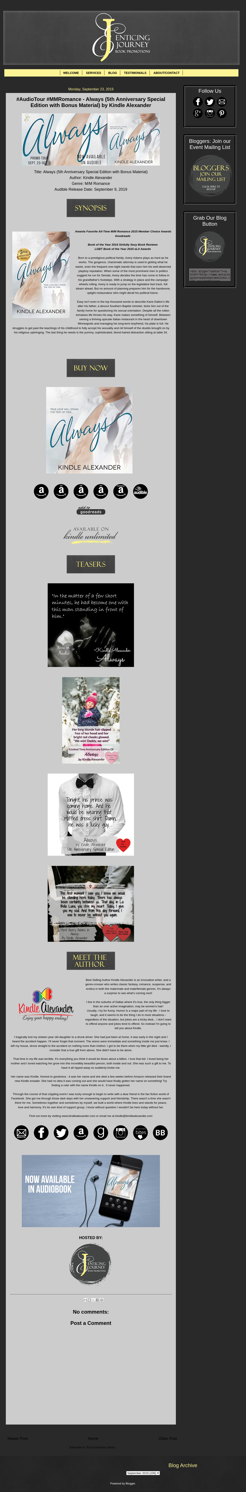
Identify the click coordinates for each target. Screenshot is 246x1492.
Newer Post (18, 1438)
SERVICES (93, 73)
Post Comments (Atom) (100, 1447)
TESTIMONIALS (135, 73)
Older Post (168, 1438)
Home (93, 1438)
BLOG (112, 73)
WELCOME (71, 73)
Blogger (130, 1483)
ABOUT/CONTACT (166, 73)
